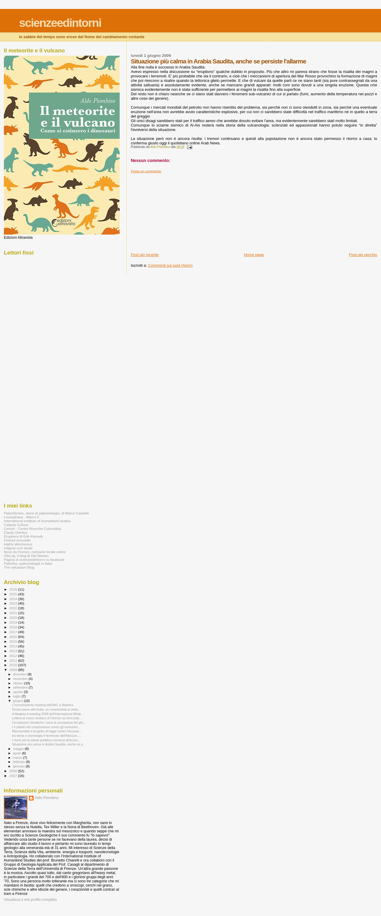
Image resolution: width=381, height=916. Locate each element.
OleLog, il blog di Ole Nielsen (26, 556)
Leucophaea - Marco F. (22, 517)
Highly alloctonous (18, 544)
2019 (13, 622)
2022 (13, 608)
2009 (13, 670)
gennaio (19, 766)
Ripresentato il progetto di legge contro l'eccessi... (46, 731)
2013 (13, 651)
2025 (13, 594)
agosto (18, 692)
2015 (13, 641)
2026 (13, 589)
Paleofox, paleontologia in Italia (28, 563)
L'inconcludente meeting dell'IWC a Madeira (42, 705)
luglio (17, 696)
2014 (13, 646)
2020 (13, 617)
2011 (13, 660)
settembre (21, 687)
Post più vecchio (363, 254)
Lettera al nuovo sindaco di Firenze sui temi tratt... (47, 718)
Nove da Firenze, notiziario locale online (35, 552)
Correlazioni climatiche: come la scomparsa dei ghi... (48, 722)
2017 (13, 632)
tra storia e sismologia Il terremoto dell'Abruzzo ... (46, 735)
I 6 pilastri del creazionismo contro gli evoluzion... (46, 727)
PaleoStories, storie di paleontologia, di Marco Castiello (46, 513)
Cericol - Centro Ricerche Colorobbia (32, 528)
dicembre (20, 674)
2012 (13, 656)
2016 (13, 637)
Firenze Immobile (17, 540)
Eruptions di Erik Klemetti (23, 536)
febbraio (19, 762)
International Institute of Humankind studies (37, 521)
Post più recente (145, 254)
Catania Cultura (16, 525)
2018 (13, 627)
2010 (13, 665)
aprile (17, 753)
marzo (18, 757)
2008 (13, 771)
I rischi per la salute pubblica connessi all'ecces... (46, 740)
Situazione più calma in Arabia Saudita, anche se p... (48, 744)
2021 (13, 613)
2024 (13, 599)
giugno (18, 701)
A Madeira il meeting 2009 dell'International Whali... (47, 714)
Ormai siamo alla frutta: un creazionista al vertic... (46, 709)
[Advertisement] (175, 210)
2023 (13, 603)
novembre (21, 679)
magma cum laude (18, 548)
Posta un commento (146, 171)
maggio (19, 748)
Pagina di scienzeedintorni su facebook (34, 559)
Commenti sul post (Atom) (170, 265)
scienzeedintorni (60, 22)
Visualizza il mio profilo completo (30, 900)
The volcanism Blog (19, 567)
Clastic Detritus (15, 532)
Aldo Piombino (47, 798)
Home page (254, 254)
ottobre (18, 683)
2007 (13, 776)
